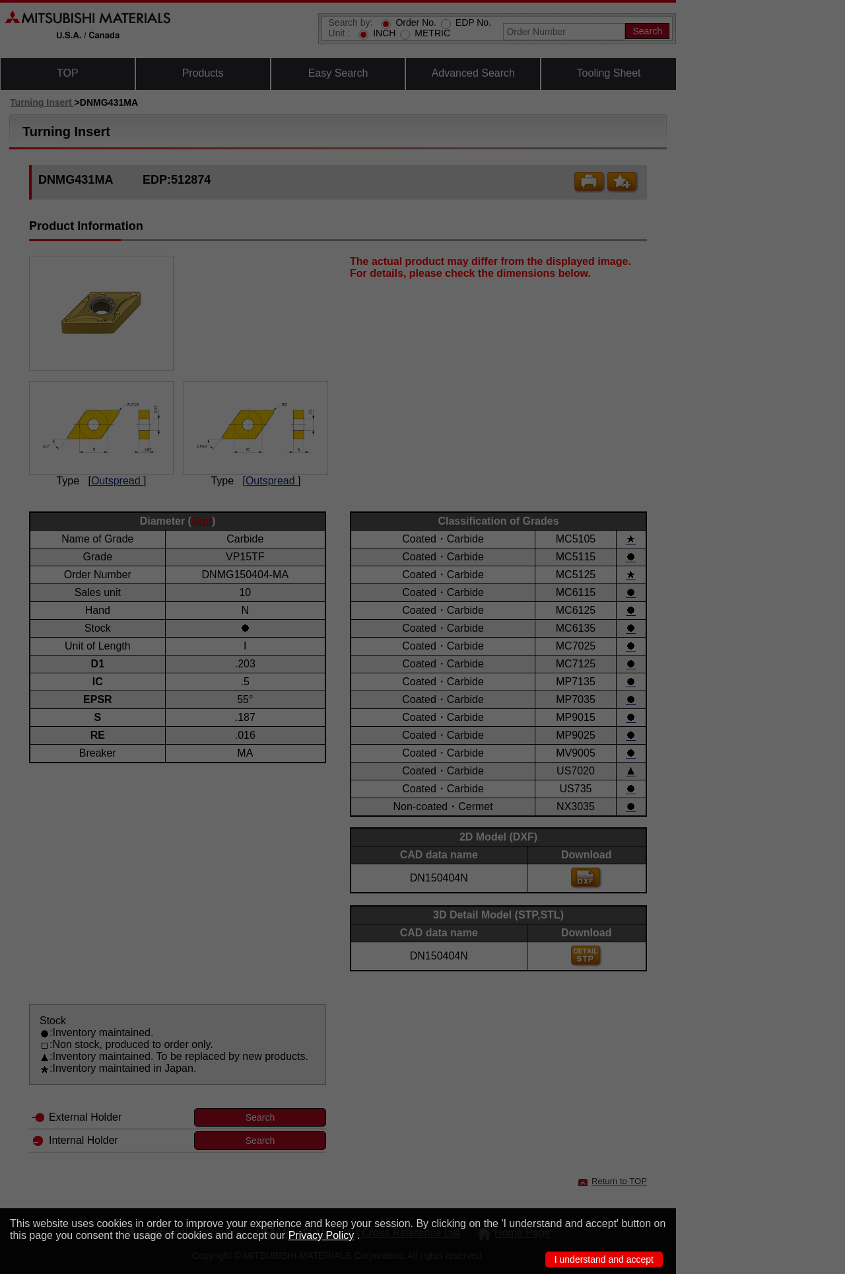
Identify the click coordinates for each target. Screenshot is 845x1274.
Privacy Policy (321, 1235)
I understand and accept (604, 1259)
